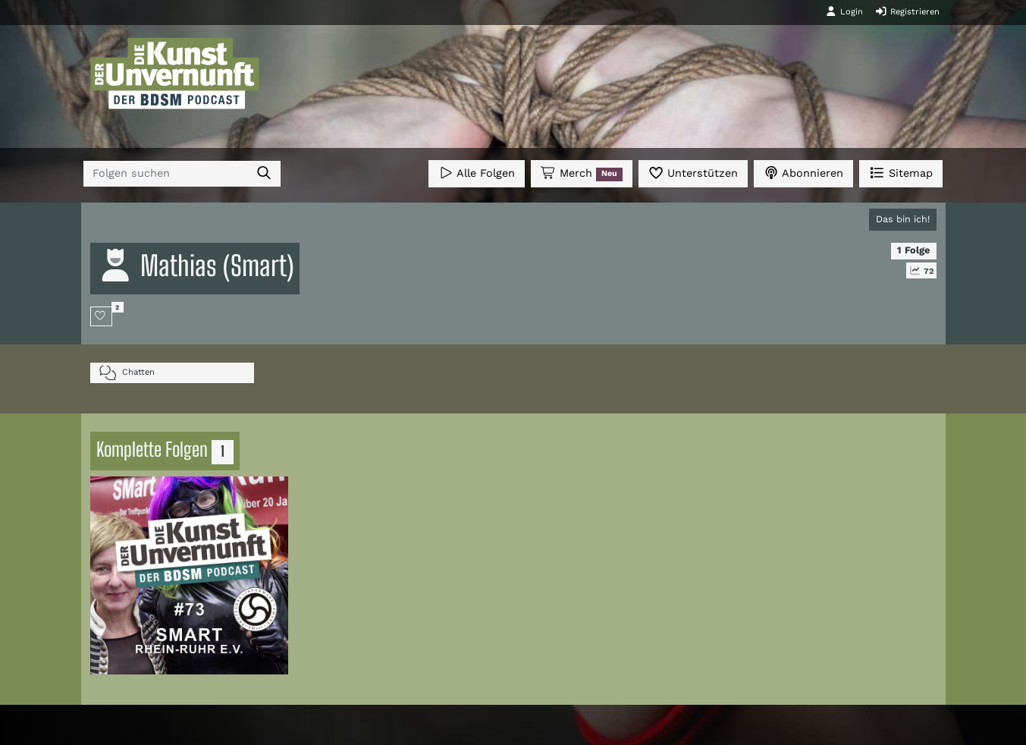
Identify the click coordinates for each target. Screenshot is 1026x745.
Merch (582, 173)
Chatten (127, 373)
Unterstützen (693, 172)
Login (844, 11)
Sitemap (900, 172)
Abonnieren (803, 172)
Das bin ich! (903, 219)
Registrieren (907, 11)
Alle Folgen (476, 172)
